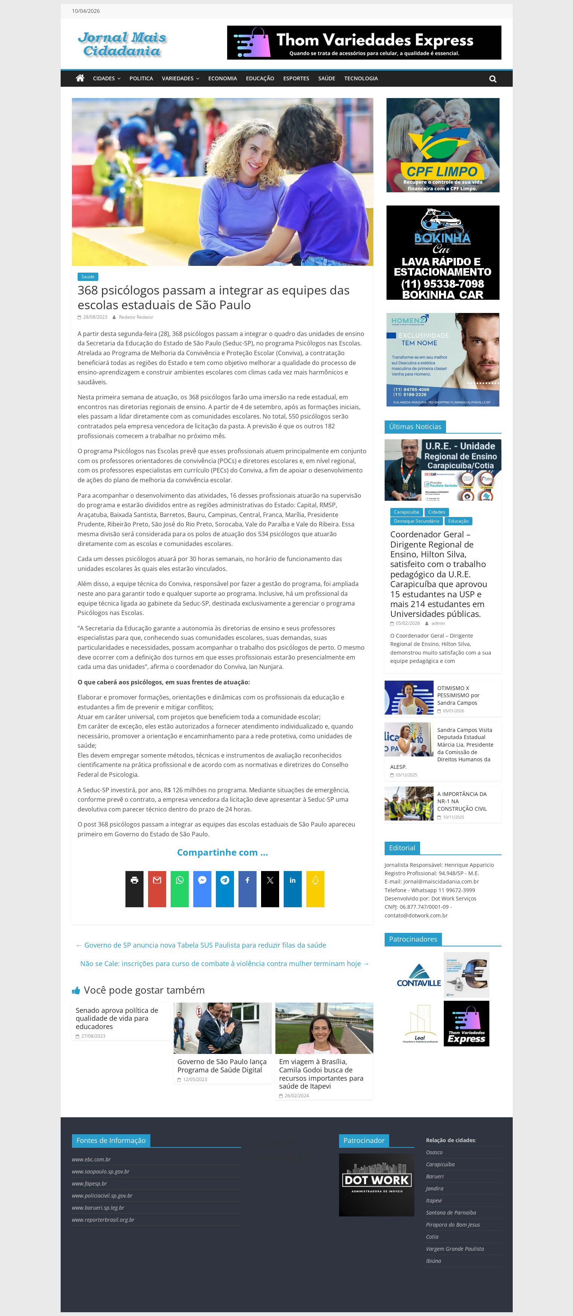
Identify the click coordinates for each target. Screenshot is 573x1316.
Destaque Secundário (416, 521)
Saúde (326, 78)
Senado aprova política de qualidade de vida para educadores (117, 1018)
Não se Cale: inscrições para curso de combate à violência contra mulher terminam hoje (225, 963)
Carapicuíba (406, 512)
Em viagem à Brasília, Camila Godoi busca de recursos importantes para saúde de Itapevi (321, 1074)
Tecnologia (361, 78)
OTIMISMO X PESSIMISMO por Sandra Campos (458, 695)
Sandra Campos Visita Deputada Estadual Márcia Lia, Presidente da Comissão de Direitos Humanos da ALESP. (442, 748)
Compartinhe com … (222, 852)
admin (438, 623)
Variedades (178, 78)
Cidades (104, 78)
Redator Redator (136, 317)
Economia (222, 78)
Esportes (296, 78)
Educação (260, 78)
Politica (141, 78)
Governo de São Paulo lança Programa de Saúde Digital (222, 1065)
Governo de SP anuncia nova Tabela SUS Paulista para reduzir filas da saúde (201, 944)
